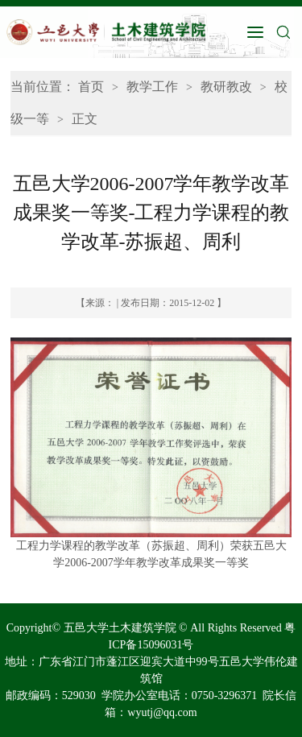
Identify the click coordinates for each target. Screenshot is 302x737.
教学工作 (152, 86)
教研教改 (226, 86)
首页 (91, 86)
